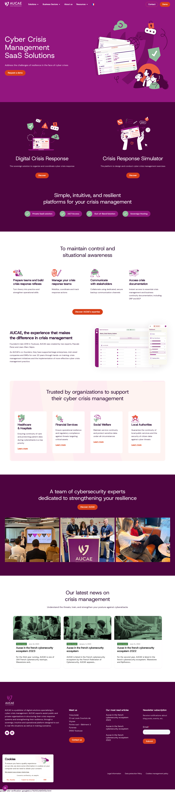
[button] (7, 540)
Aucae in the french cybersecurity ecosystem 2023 (34, 649)
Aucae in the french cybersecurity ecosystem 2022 (135, 649)
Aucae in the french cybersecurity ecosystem (85, 649)
